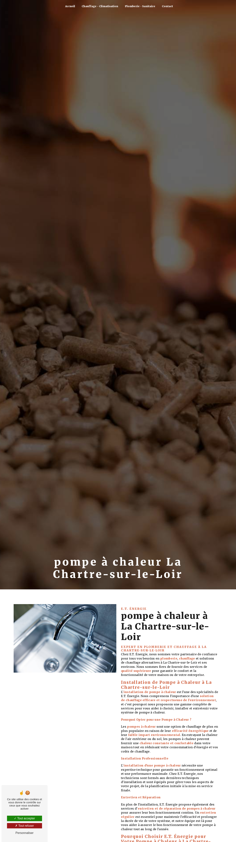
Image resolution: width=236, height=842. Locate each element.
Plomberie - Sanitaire (140, 6)
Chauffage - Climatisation (100, 6)
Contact (167, 6)
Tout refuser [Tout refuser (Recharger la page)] (24, 825)
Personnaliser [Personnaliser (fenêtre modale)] (24, 832)
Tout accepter (24, 818)
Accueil (70, 6)
